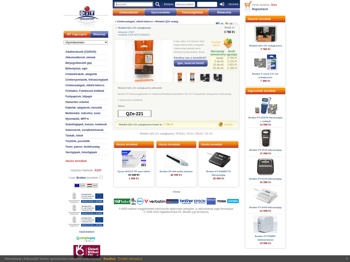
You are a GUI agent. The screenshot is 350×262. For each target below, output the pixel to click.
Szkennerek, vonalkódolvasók (84, 130)
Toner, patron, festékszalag (82, 146)
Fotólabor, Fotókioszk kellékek (84, 90)
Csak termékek (83, 177)
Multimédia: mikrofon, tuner (83, 113)
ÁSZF (97, 170)
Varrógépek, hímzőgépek (81, 152)
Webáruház (224, 12)
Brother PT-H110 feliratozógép (265, 150)
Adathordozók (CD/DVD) (80, 51)
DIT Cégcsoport (77, 34)
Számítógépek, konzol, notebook (86, 124)
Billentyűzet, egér (76, 68)
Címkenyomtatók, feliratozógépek (86, 79)
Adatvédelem (87, 231)
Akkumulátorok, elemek (80, 57)
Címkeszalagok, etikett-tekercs (84, 85)
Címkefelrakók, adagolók (81, 74)
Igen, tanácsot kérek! (190, 63)
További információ (130, 258)
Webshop (99, 34)
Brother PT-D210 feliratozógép (265, 178)
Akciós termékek (76, 161)
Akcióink (234, 4)
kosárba (228, 124)
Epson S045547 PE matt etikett (134, 171)
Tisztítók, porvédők (77, 141)
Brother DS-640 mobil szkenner (176, 171)
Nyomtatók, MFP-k (77, 118)
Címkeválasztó (128, 12)
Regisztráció (260, 9)
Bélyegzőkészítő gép (78, 63)
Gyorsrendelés (160, 12)
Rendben (110, 258)
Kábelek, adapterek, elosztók (83, 107)
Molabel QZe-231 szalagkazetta (265, 45)
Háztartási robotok (77, 102)
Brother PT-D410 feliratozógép (265, 207)
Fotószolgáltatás (192, 12)
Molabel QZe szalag (167, 21)
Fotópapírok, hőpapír (78, 96)
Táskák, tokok (74, 135)
